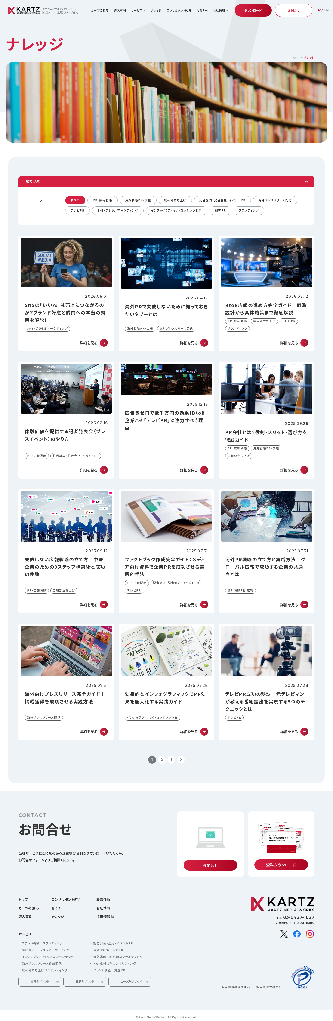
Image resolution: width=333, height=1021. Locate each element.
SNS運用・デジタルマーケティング (45, 950)
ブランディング (249, 210)
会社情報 (103, 908)
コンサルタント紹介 (179, 10)
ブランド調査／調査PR (109, 971)
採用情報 (103, 916)
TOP (294, 57)
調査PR (220, 210)
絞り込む (33, 181)
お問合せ (294, 10)
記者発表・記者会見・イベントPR (222, 200)
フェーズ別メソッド (130, 982)
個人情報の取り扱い (235, 987)
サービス (25, 934)
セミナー (202, 10)
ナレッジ (156, 10)
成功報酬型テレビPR (108, 950)
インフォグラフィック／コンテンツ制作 (48, 957)
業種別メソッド (40, 982)
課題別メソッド (85, 982)
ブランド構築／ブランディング (42, 944)
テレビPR (77, 210)
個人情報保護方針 (269, 987)
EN (326, 10)
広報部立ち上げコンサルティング (45, 971)
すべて (75, 200)
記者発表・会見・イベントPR (113, 944)
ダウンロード (253, 10)
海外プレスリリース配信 (275, 200)
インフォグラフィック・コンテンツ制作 (176, 210)
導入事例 (120, 10)
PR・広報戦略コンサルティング (114, 964)
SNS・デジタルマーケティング (117, 210)
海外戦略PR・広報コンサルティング (118, 957)
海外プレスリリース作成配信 (42, 964)
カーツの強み (100, 10)
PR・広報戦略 (102, 200)
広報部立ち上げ (175, 200)
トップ (23, 899)
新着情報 (103, 899)
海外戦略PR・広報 (138, 200)
